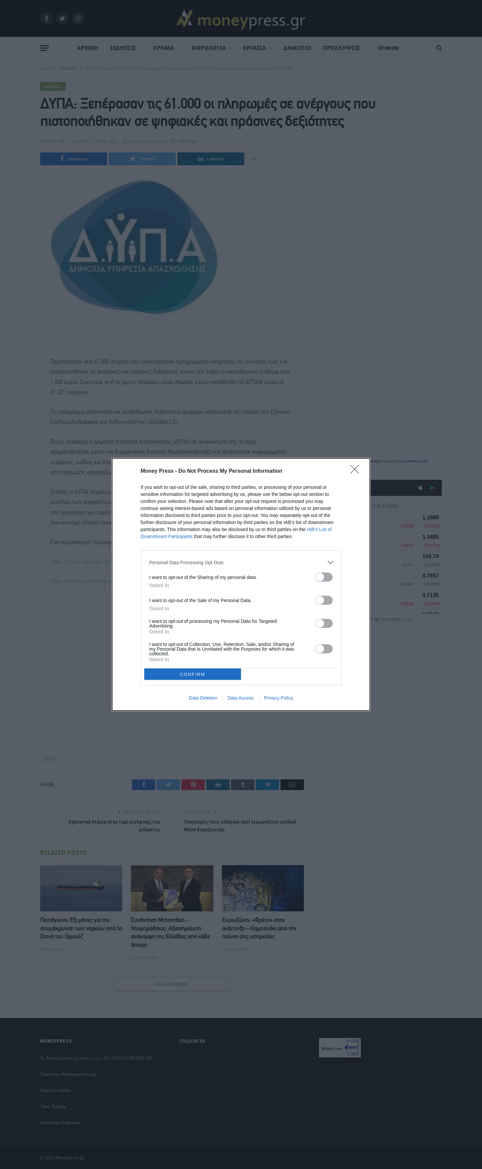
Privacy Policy (278, 698)
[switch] (324, 577)
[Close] (356, 471)
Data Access (241, 698)
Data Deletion (203, 698)
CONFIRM (192, 674)
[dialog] (241, 584)
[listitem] (241, 562)
